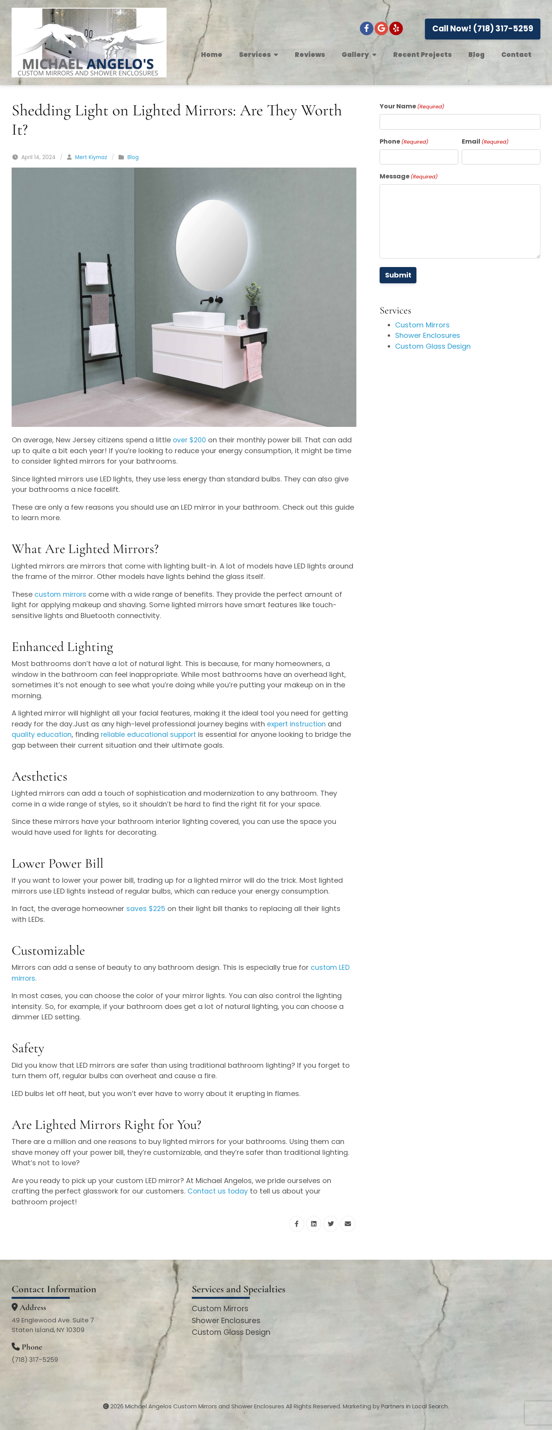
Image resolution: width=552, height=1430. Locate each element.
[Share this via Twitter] (331, 1224)
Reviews (310, 54)
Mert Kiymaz (91, 157)
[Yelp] (396, 28)
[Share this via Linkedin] (314, 1224)
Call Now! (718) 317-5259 (482, 28)
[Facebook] (366, 28)
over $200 (190, 440)
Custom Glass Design (433, 346)
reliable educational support (151, 734)
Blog (476, 54)
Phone (404, 141)
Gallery (359, 54)
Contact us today (218, 1191)
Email (485, 141)
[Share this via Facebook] (296, 1224)
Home (211, 54)
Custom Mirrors (422, 325)
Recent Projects (422, 54)
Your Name (412, 106)
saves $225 (146, 908)
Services (258, 54)
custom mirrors (61, 594)
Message (409, 176)
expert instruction (298, 724)
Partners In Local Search (414, 1406)
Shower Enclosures (427, 335)
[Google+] (381, 28)
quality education (42, 734)
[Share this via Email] (348, 1224)
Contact (516, 54)
